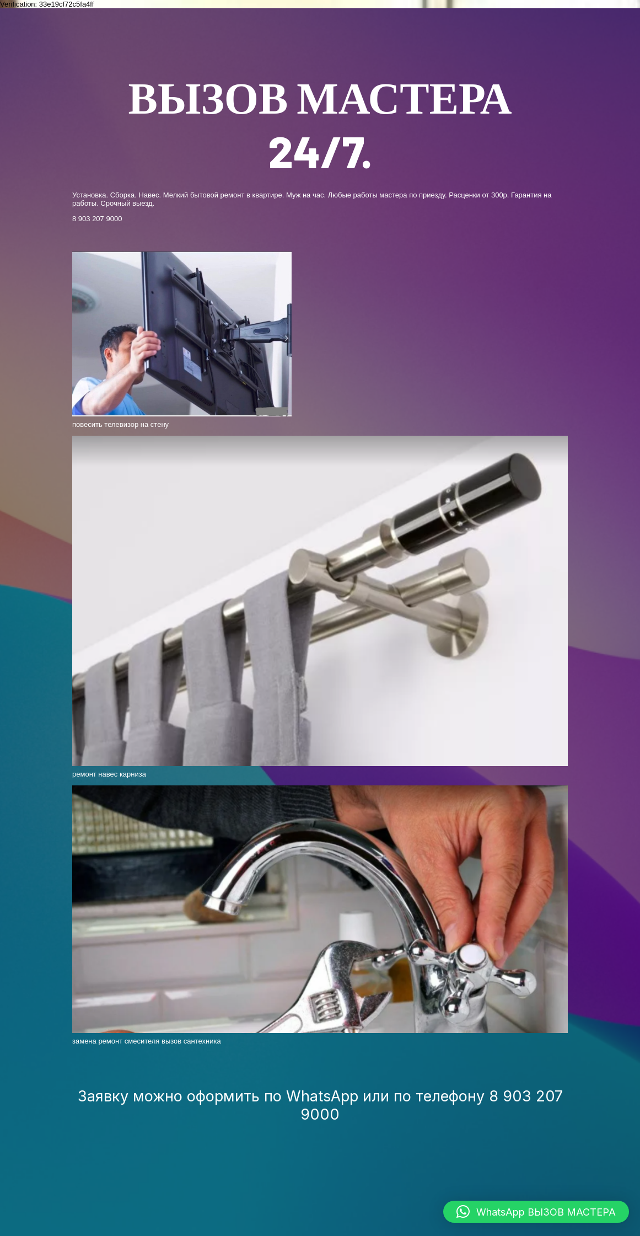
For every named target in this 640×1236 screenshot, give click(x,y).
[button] (536, 1212)
